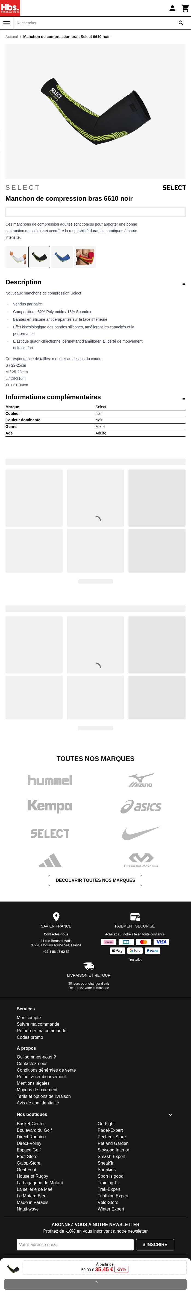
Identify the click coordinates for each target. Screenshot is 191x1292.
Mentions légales (33, 1083)
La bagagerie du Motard (40, 1182)
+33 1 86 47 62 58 (56, 952)
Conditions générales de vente (46, 1070)
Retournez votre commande (89, 988)
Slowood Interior (114, 1150)
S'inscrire (155, 1244)
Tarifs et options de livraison (44, 1096)
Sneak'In (106, 1163)
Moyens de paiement (37, 1089)
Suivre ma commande (38, 1024)
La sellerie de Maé (35, 1189)
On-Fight (106, 1123)
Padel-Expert (110, 1130)
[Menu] (6, 23)
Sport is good (111, 1176)
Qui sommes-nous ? (36, 1057)
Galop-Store (28, 1163)
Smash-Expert (111, 1156)
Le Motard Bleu (32, 1196)
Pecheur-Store (112, 1136)
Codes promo (30, 1037)
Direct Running (31, 1136)
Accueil (11, 36)
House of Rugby (32, 1176)
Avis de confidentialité (38, 1103)
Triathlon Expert (113, 1196)
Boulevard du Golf (34, 1130)
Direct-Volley (29, 1143)
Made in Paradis (33, 1202)
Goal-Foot (26, 1169)
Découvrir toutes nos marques (95, 880)
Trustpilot (135, 959)
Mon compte (29, 1017)
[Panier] (185, 8)
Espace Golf (29, 1150)
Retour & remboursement (41, 1076)
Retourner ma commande (41, 1030)
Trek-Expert (109, 1189)
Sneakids (107, 1169)
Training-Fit (109, 1182)
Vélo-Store (108, 1202)
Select (95, 187)
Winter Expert (111, 1209)
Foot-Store (27, 1156)
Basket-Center (31, 1123)
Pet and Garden (113, 1143)
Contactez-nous (56, 934)
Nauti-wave (28, 1209)
